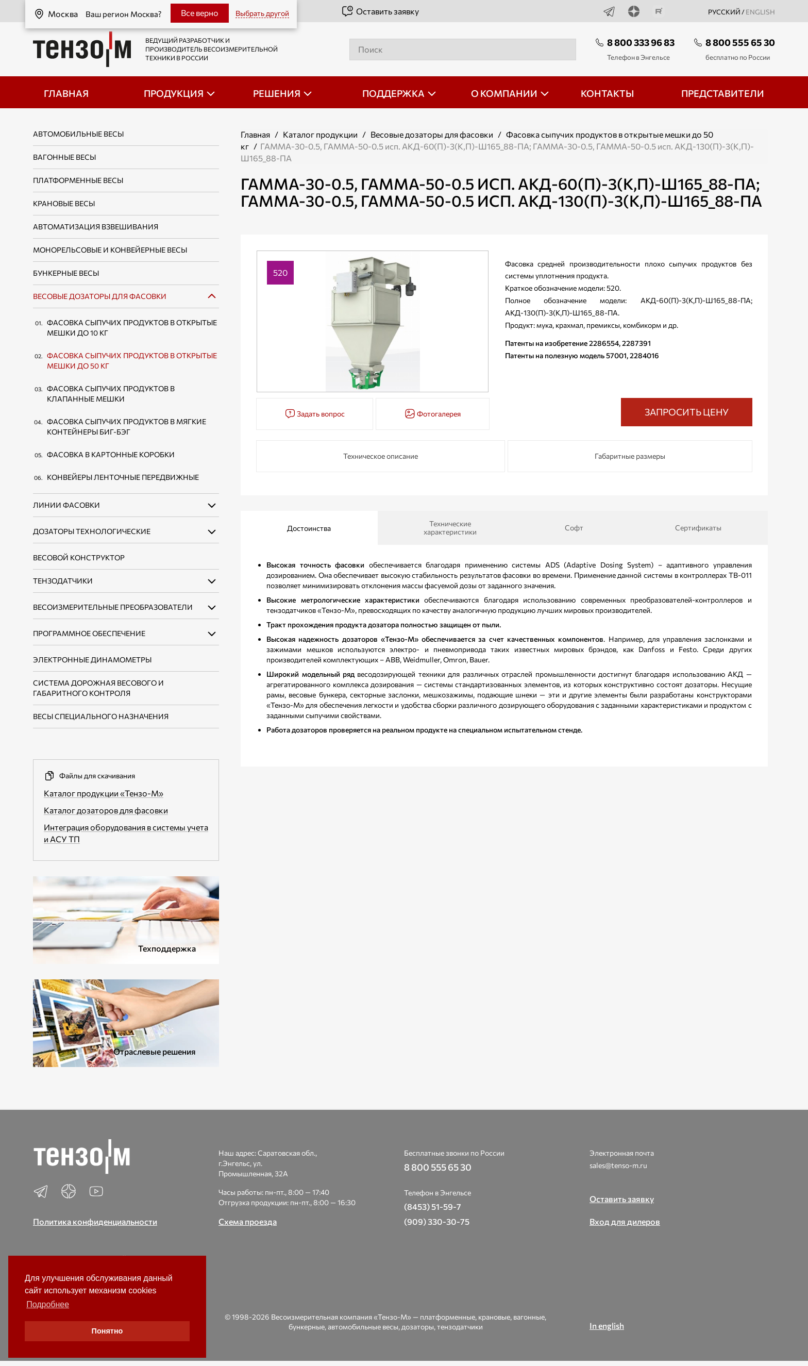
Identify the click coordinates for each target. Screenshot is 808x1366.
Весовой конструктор (79, 557)
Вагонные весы (64, 157)
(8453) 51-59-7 (432, 1206)
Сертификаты (698, 527)
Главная (255, 134)
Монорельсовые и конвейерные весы (110, 249)
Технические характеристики (450, 527)
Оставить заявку (380, 11)
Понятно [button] (107, 1331)
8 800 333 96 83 (641, 42)
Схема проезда (247, 1221)
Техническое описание (380, 456)
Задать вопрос (315, 413)
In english (607, 1325)
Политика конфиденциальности (95, 1221)
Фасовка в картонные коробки (111, 454)
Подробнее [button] (47, 1304)
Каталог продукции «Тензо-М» (103, 793)
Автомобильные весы (78, 133)
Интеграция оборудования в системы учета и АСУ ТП (126, 833)
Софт (574, 527)
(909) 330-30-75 (436, 1221)
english (760, 12)
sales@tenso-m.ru (618, 1165)
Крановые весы (64, 203)
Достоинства (309, 528)
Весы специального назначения (101, 716)
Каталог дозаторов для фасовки (106, 810)
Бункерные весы (66, 273)
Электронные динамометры (92, 659)
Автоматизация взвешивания (95, 226)
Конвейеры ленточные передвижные (123, 477)
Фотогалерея (433, 413)
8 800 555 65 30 (740, 42)
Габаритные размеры (630, 456)
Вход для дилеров (625, 1221)
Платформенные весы (78, 180)
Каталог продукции (320, 134)
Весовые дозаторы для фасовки (99, 296)
